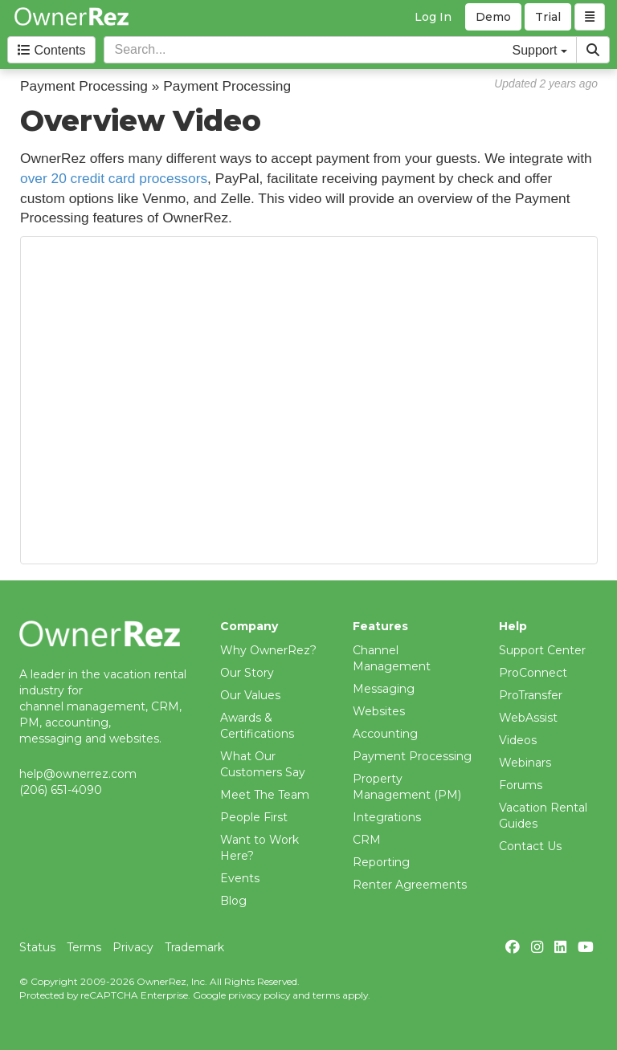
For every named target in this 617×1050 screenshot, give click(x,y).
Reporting (381, 862)
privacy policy (259, 995)
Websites (379, 711)
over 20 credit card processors (113, 178)
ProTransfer (530, 695)
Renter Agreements (410, 884)
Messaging (384, 689)
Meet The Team (264, 795)
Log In (433, 17)
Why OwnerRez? (268, 650)
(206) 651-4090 (60, 790)
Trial (548, 17)
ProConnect (533, 672)
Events (239, 878)
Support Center (542, 650)
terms (326, 995)
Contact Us (530, 846)
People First (254, 817)
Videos (518, 740)
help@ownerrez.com (78, 774)
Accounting (385, 733)
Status (37, 947)
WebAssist (528, 717)
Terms (84, 947)
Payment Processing (412, 756)
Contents (51, 50)
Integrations (387, 817)
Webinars (525, 762)
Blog (233, 900)
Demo (493, 17)
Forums (520, 785)
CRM (367, 839)
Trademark (194, 947)
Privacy (132, 947)
